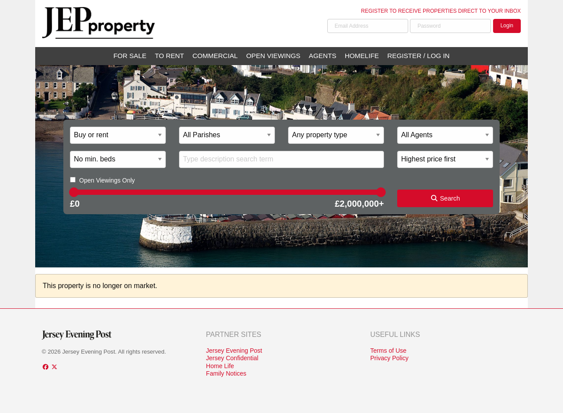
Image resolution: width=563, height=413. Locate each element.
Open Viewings (273, 55)
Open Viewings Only (107, 180)
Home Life (220, 365)
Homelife (362, 55)
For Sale (129, 55)
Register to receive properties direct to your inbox (441, 11)
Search (445, 198)
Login (507, 25)
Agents (322, 55)
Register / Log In (419, 55)
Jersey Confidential (232, 358)
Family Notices (226, 373)
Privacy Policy (389, 358)
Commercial (215, 55)
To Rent (169, 55)
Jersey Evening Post (234, 350)
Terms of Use (388, 350)
